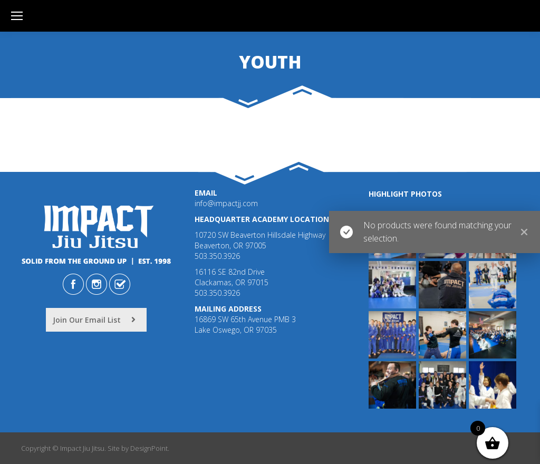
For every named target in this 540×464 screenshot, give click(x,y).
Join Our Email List (94, 320)
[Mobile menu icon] (17, 15)
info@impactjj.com (226, 203)
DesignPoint (149, 448)
